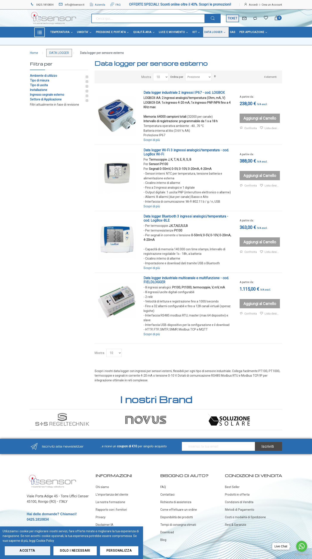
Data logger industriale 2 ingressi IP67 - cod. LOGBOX (184, 93)
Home (34, 53)
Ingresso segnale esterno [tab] (47, 94)
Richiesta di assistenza (175, 502)
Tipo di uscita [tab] (39, 85)
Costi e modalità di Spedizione (245, 517)
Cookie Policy (45, 540)
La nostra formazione (110, 502)
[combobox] (148, 18)
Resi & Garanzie (235, 524)
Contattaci (167, 494)
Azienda (97, 4)
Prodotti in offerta (237, 494)
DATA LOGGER (59, 53)
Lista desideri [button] (270, 128)
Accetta (27, 550)
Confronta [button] (248, 128)
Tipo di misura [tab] (39, 80)
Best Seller (232, 487)
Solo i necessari (75, 550)
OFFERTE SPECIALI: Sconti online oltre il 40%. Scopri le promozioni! (180, 4)
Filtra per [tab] (41, 64)
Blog (163, 540)
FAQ (115, 4)
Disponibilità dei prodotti (176, 517)
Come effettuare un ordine (178, 509)
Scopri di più (152, 140)
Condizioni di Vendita (239, 502)
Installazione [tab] (38, 90)
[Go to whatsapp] (301, 546)
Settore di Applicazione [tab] (46, 99)
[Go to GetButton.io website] (302, 554)
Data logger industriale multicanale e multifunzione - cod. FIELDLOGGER (186, 280)
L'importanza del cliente (112, 494)
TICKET (232, 18)
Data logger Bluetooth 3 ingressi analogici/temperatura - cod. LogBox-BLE (186, 218)
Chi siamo (102, 487)
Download (167, 532)
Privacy (101, 517)
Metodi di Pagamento (239, 509)
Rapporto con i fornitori (111, 509)
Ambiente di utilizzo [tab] (43, 75)
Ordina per (176, 76)
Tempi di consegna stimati (178, 524)
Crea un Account (272, 4)
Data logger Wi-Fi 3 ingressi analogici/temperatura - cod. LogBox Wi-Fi (186, 152)
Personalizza (119, 550)
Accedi (253, 4)
